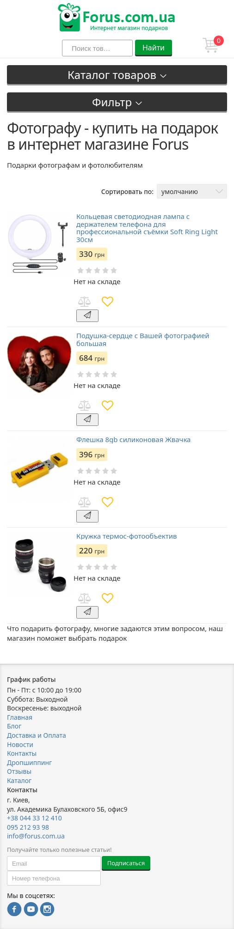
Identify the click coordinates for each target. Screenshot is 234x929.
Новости (20, 744)
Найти (153, 48)
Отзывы (19, 771)
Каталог (19, 780)
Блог (14, 726)
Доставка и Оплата (36, 735)
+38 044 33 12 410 (34, 818)
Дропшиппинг (29, 762)
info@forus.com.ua (36, 836)
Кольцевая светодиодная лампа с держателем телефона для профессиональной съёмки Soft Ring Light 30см (147, 228)
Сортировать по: (127, 191)
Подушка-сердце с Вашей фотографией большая (142, 339)
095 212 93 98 (28, 827)
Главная (19, 717)
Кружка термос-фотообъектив (126, 536)
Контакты (22, 753)
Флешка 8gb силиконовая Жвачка (133, 439)
